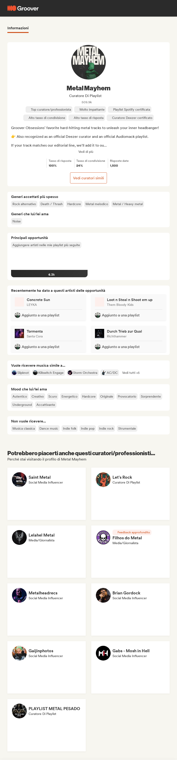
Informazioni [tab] (18, 28)
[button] (131, 372)
